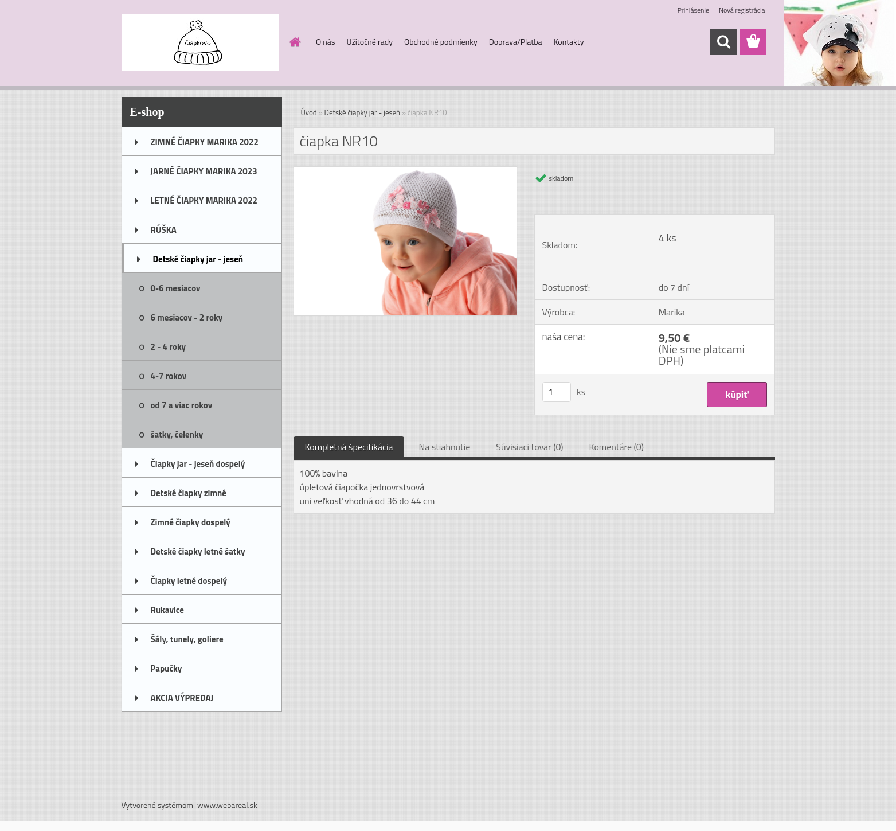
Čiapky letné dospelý (189, 580)
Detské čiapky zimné (188, 493)
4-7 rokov (169, 376)
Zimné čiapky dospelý (190, 522)
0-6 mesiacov (176, 288)
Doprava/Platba (515, 42)
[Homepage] (294, 42)
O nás (325, 42)
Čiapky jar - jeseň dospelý (198, 463)
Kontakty (569, 42)
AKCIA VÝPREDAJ (182, 697)
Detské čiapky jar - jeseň (198, 259)
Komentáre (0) (616, 447)
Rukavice (168, 610)
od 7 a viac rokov (182, 405)
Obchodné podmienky (441, 42)
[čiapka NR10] (405, 171)
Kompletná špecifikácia (349, 447)
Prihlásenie (693, 10)
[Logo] (200, 42)
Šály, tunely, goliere (187, 639)
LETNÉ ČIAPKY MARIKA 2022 (204, 200)
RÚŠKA (164, 229)
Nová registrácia (742, 10)
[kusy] (556, 392)
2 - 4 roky (168, 346)
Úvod (309, 112)
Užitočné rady (369, 42)
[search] (723, 42)
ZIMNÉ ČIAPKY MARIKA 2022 (205, 142)
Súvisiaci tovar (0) (529, 447)
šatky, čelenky (177, 434)
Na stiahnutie (444, 447)
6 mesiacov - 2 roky (187, 317)
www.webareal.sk (227, 805)
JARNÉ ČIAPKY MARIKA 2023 (204, 171)
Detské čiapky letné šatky (198, 551)
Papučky (166, 668)
